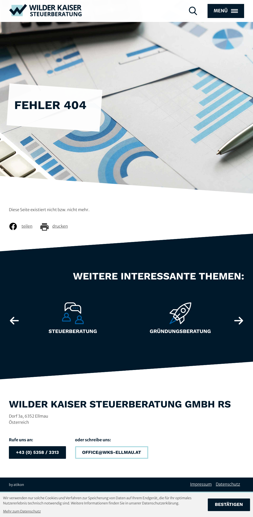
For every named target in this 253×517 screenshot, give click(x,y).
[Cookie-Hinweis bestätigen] (229, 505)
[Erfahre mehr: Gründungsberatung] (180, 320)
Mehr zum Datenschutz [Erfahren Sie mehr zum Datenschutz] (22, 511)
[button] (37, 452)
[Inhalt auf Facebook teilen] (24, 226)
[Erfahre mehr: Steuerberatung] (72, 320)
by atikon (16, 484)
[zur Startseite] (45, 15)
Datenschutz (228, 484)
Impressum (200, 484)
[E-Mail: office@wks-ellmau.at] (111, 452)
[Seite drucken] (57, 226)
